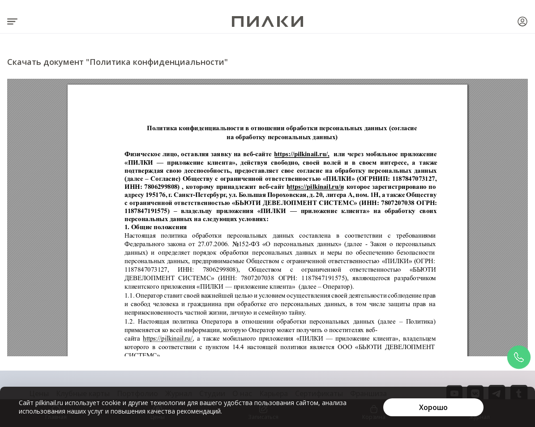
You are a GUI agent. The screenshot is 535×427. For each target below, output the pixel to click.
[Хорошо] (433, 407)
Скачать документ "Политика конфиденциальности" (117, 61)
